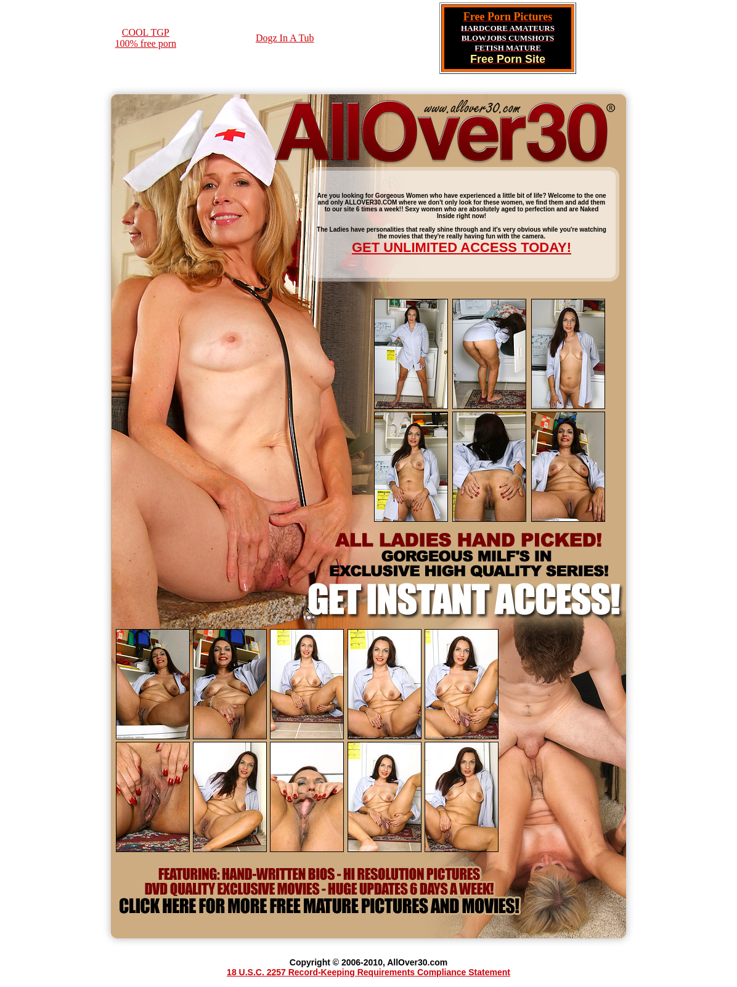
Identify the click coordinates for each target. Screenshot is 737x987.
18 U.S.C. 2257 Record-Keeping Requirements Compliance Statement (368, 972)
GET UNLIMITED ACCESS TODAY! (461, 247)
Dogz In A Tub (285, 38)
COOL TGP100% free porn (146, 38)
